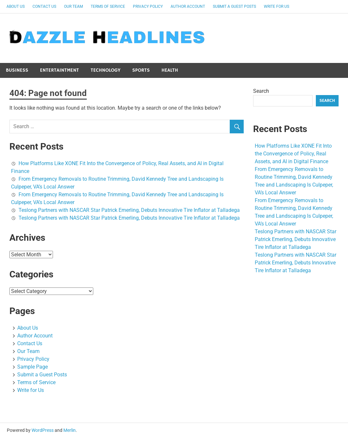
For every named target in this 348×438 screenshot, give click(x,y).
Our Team (73, 6)
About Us (15, 6)
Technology (106, 70)
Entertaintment (59, 70)
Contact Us (44, 6)
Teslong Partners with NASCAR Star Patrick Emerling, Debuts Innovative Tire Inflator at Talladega (129, 210)
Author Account (188, 6)
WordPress (43, 430)
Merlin (69, 430)
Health (169, 70)
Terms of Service (108, 6)
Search (261, 91)
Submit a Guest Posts (234, 6)
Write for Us (276, 6)
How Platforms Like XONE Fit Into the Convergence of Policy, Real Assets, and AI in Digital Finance (293, 153)
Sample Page (32, 367)
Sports (141, 70)
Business (17, 70)
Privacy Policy (148, 6)
